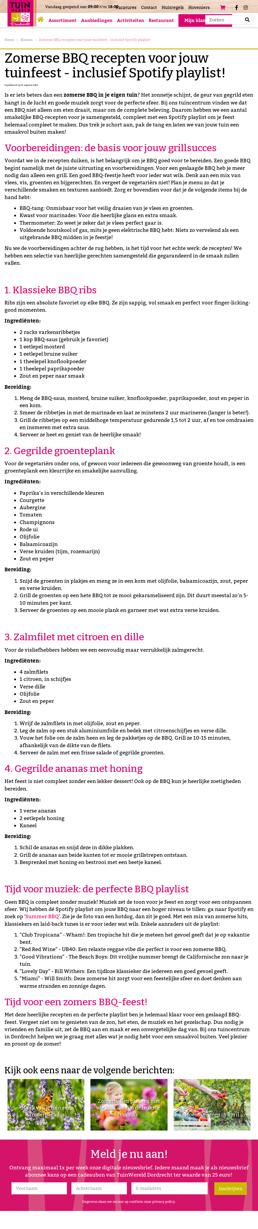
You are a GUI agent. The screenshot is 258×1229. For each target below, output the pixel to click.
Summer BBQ (42, 916)
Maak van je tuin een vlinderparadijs (46, 1110)
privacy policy (163, 1201)
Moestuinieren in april (212, 1114)
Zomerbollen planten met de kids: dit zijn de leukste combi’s (129, 1107)
